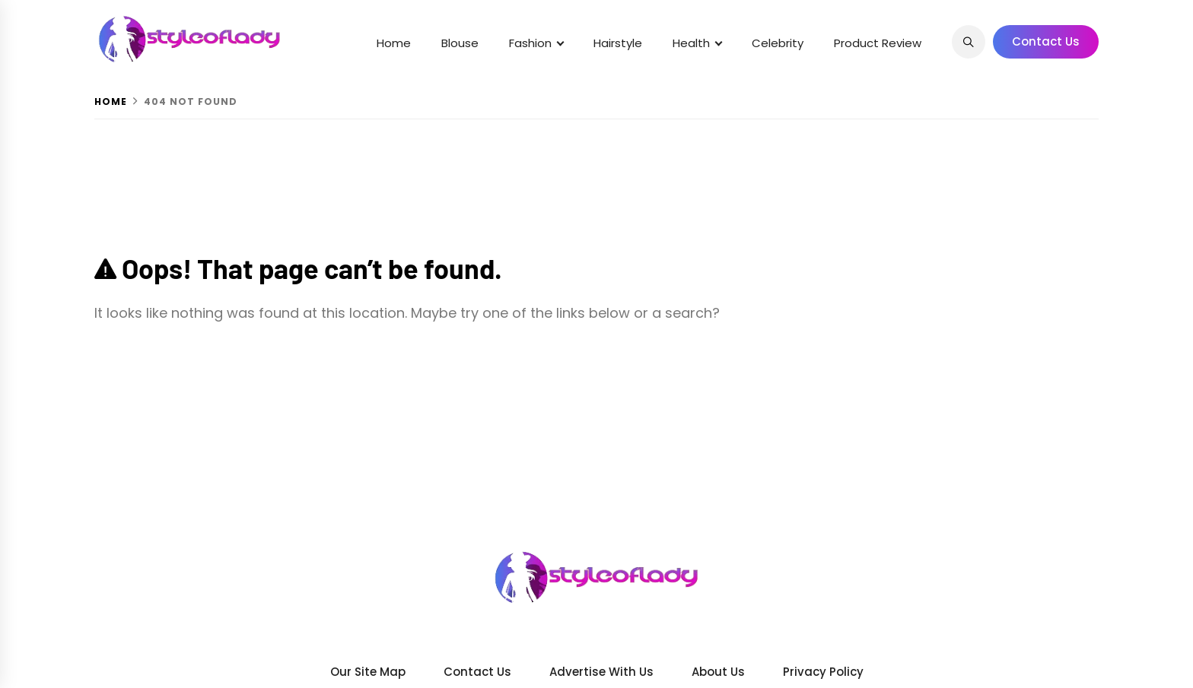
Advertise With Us (601, 672)
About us (718, 672)
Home (394, 43)
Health (691, 43)
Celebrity (777, 43)
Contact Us (1046, 41)
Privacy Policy (823, 672)
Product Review (877, 43)
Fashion (530, 43)
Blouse (460, 43)
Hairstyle (617, 43)
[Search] (968, 42)
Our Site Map (368, 672)
